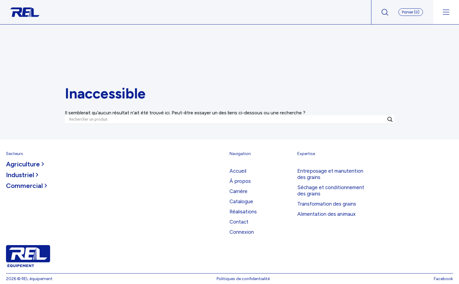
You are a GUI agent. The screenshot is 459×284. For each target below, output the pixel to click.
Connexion (242, 232)
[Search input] (226, 119)
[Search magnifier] (390, 119)
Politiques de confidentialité (243, 279)
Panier (410, 12)
